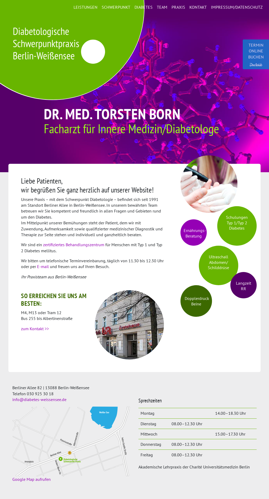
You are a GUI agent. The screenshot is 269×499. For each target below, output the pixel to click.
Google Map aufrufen (31, 479)
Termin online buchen (256, 54)
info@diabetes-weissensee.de (39, 399)
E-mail (43, 266)
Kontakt (198, 7)
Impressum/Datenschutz (237, 7)
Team (162, 7)
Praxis (178, 7)
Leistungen (85, 7)
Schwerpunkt (116, 7)
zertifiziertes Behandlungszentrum (73, 244)
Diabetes (143, 7)
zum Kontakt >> (35, 328)
